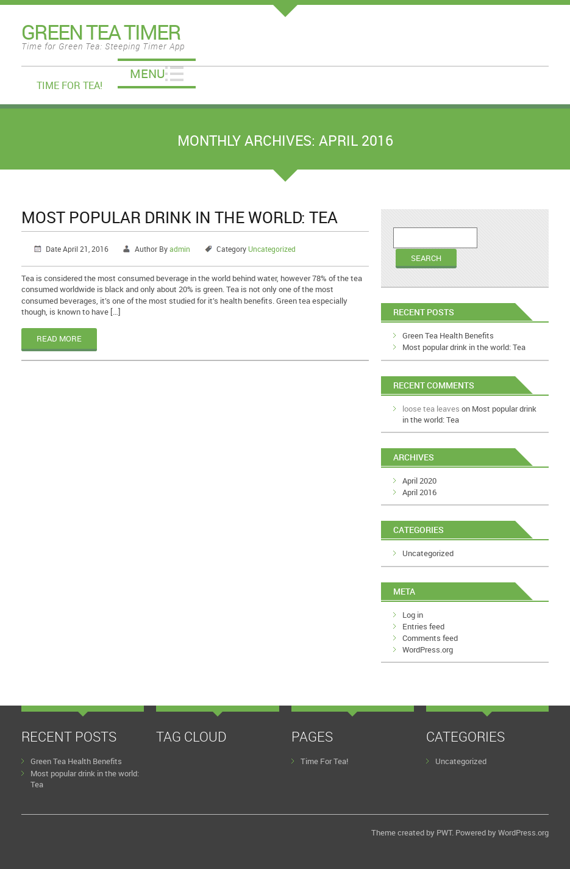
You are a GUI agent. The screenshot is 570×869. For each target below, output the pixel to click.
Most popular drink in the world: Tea (179, 217)
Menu (147, 73)
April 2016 (419, 492)
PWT (444, 832)
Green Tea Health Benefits (448, 335)
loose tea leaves (431, 408)
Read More (59, 338)
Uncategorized (272, 249)
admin (179, 249)
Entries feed (423, 626)
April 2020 (419, 480)
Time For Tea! (69, 85)
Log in (412, 614)
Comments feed (430, 637)
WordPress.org (427, 649)
